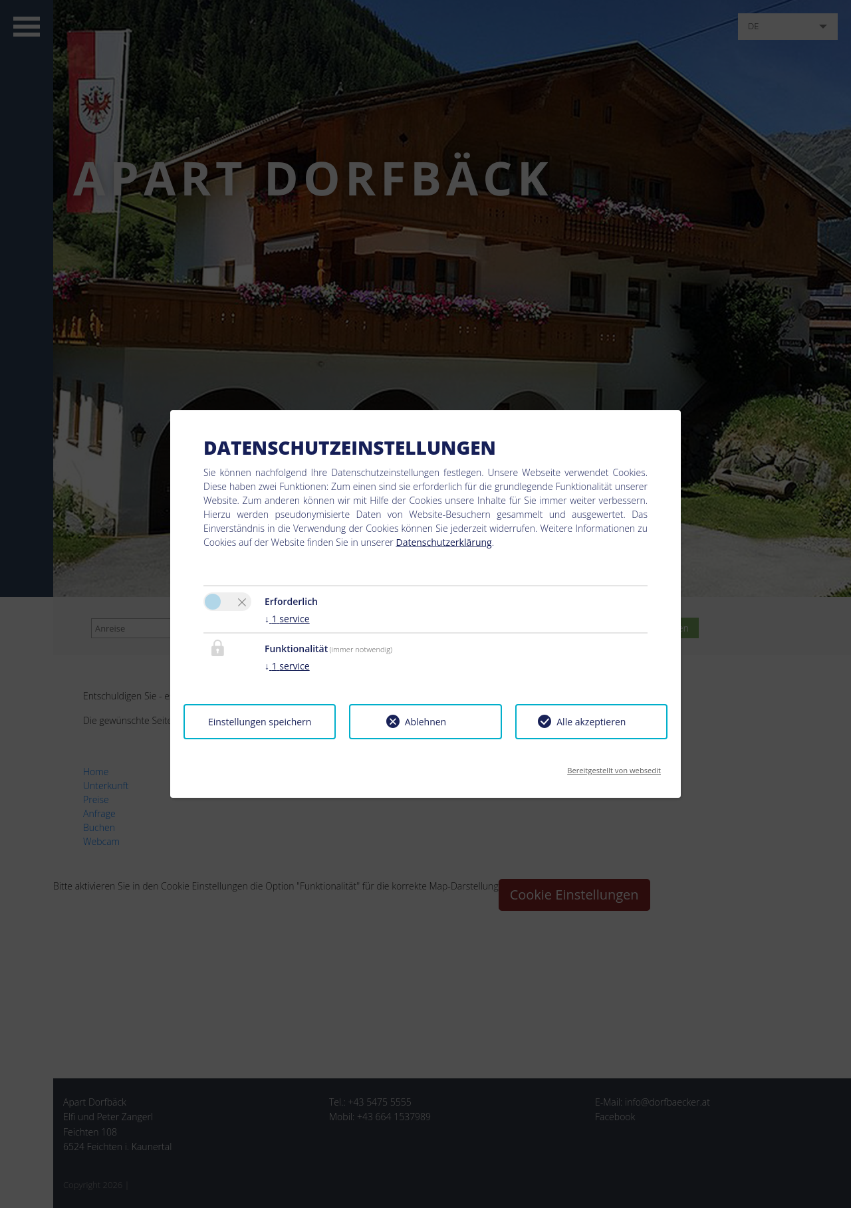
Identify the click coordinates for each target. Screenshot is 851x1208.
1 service (287, 618)
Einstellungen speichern (259, 721)
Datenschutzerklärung (443, 542)
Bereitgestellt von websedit (614, 766)
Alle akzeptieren (591, 721)
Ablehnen (425, 721)
